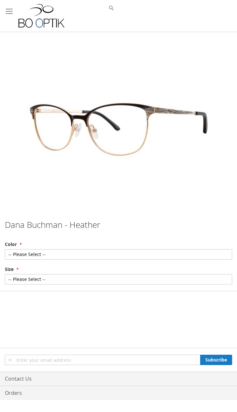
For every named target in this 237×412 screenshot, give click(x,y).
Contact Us (18, 378)
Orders (13, 392)
